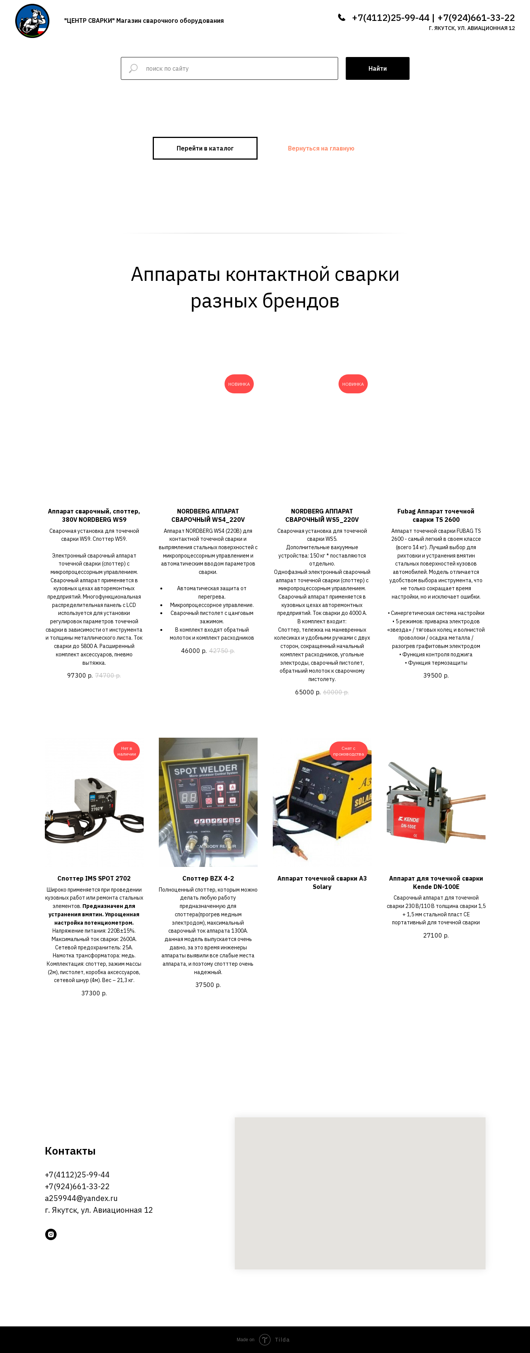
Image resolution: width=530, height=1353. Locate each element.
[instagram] (51, 1234)
